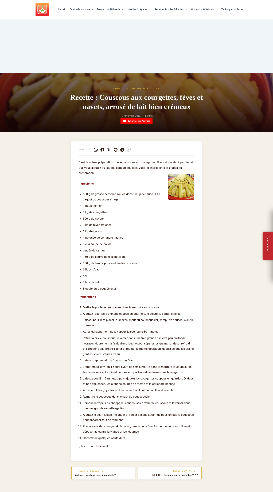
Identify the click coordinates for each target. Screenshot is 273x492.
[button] (91, 9)
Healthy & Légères (139, 9)
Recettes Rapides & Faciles (171, 9)
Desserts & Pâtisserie (110, 9)
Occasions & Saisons (204, 9)
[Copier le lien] (129, 150)
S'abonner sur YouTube (136, 121)
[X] (109, 150)
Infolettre (268, 245)
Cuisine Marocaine (81, 9)
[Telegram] (122, 150)
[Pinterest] (116, 150)
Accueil (61, 9)
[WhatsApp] (96, 150)
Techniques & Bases (233, 9)
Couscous (120, 88)
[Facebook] (102, 150)
